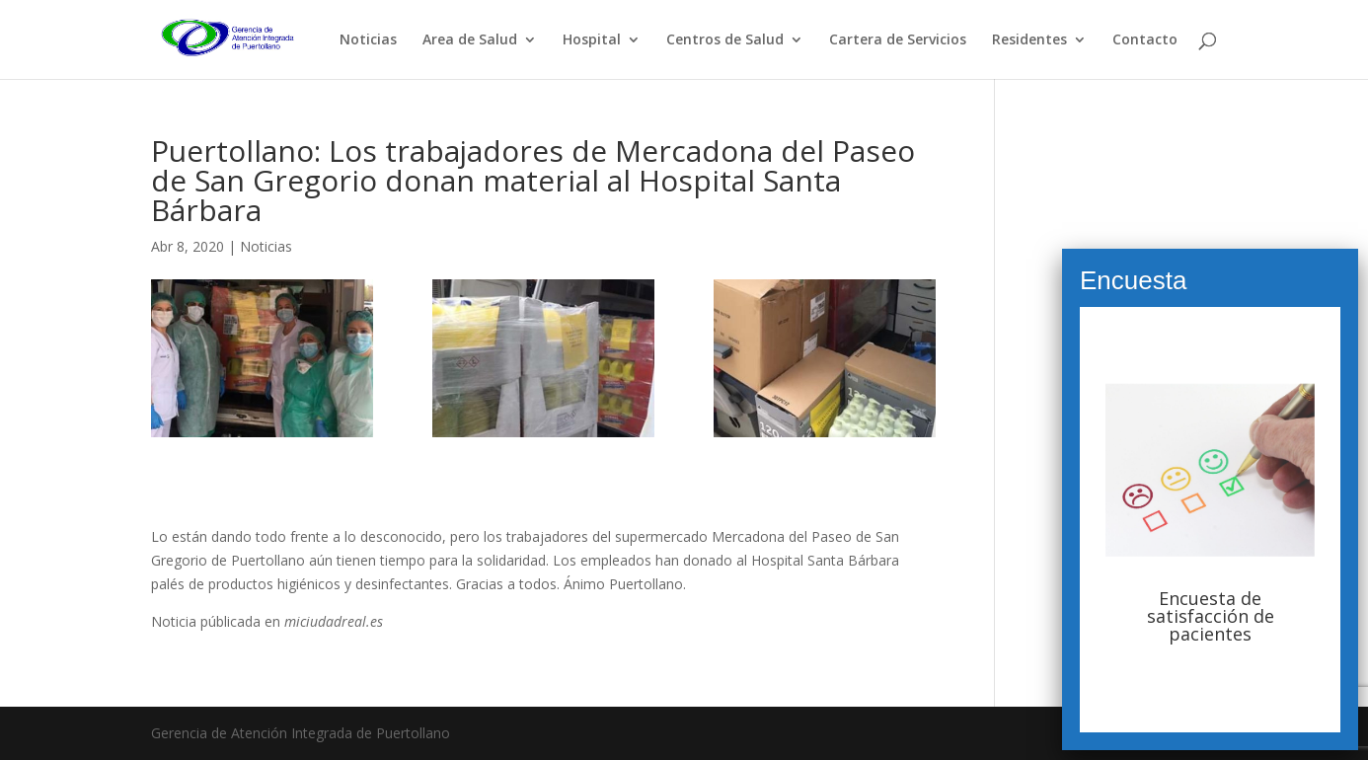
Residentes (1029, 40)
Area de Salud (469, 40)
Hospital (592, 40)
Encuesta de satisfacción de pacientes (1210, 616)
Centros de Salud (725, 40)
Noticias (368, 40)
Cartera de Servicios (897, 40)
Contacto (1145, 40)
